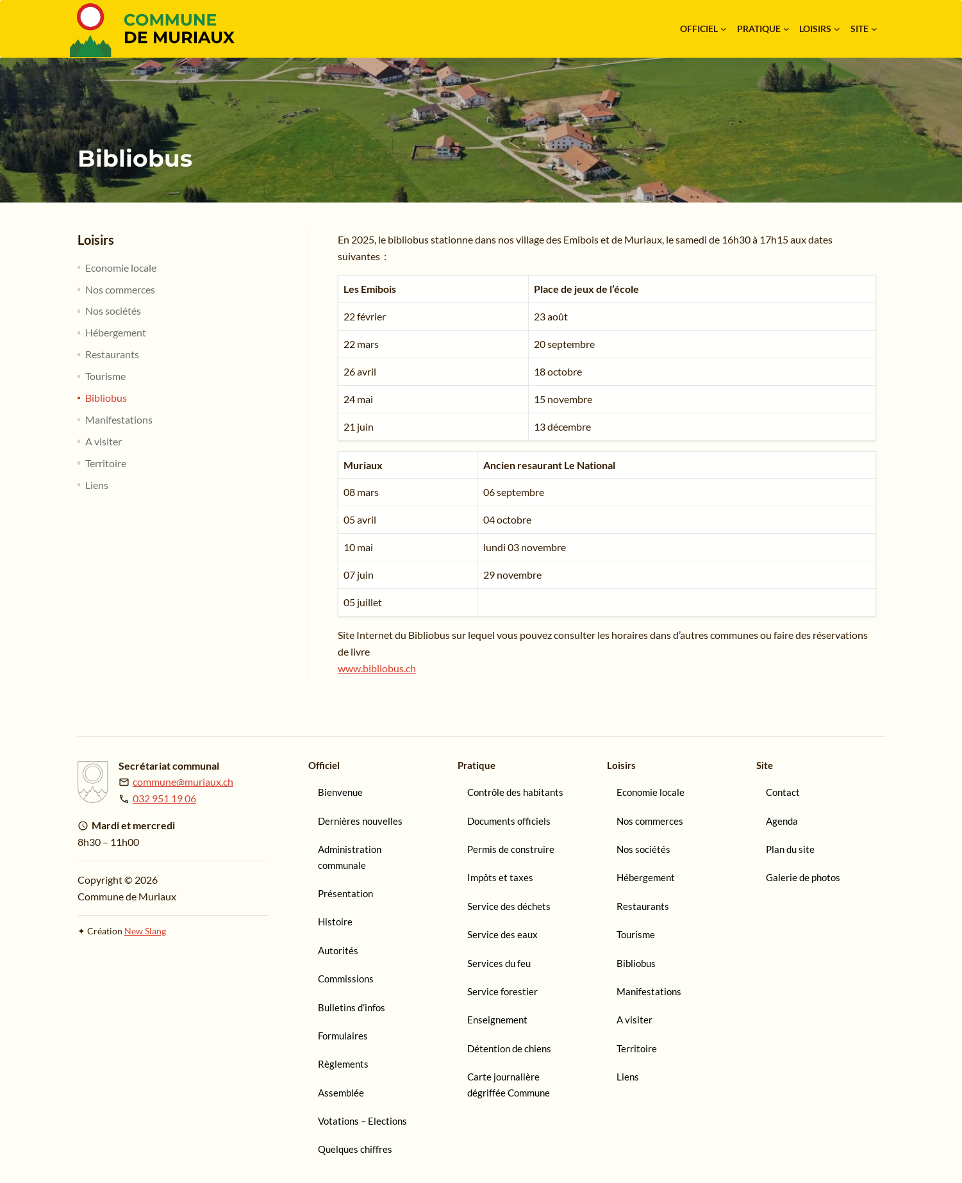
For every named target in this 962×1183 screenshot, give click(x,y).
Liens (96, 485)
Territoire (105, 463)
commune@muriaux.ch (183, 781)
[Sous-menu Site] (874, 29)
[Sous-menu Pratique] (786, 29)
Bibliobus (106, 398)
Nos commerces (120, 289)
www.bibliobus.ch (377, 668)
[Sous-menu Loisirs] (837, 29)
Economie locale (120, 267)
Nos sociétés (113, 310)
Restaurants (112, 354)
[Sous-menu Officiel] (723, 29)
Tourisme (105, 376)
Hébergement (115, 332)
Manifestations (119, 419)
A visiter (103, 441)
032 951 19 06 (164, 798)
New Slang (145, 930)
